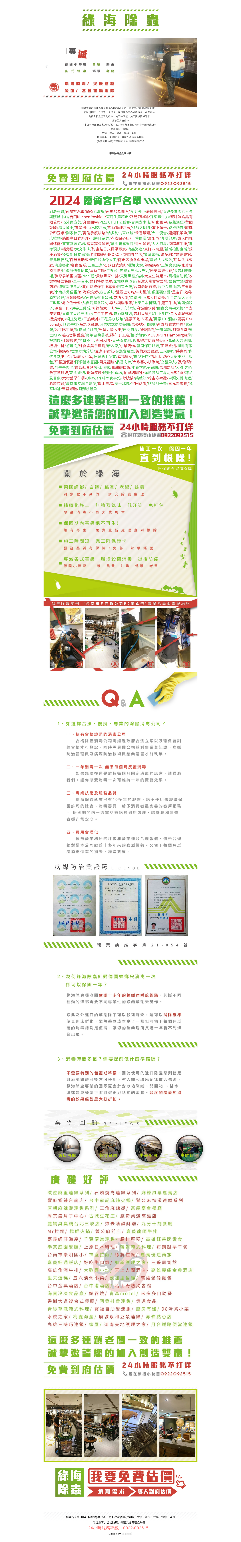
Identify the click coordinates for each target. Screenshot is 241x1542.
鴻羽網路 (127, 1533)
